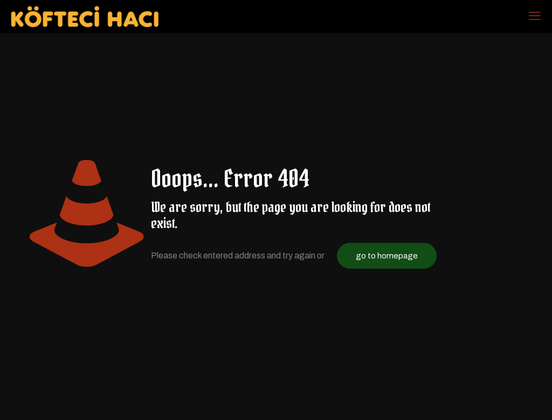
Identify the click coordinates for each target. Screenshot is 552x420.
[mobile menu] (535, 16)
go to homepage (387, 255)
